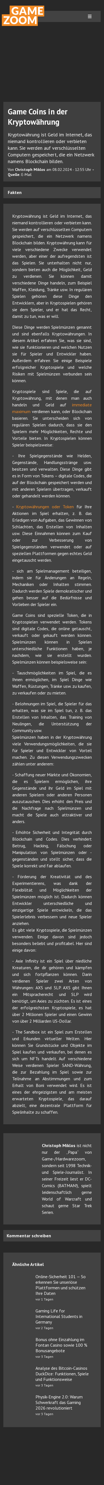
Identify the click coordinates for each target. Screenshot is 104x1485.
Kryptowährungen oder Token (45, 506)
